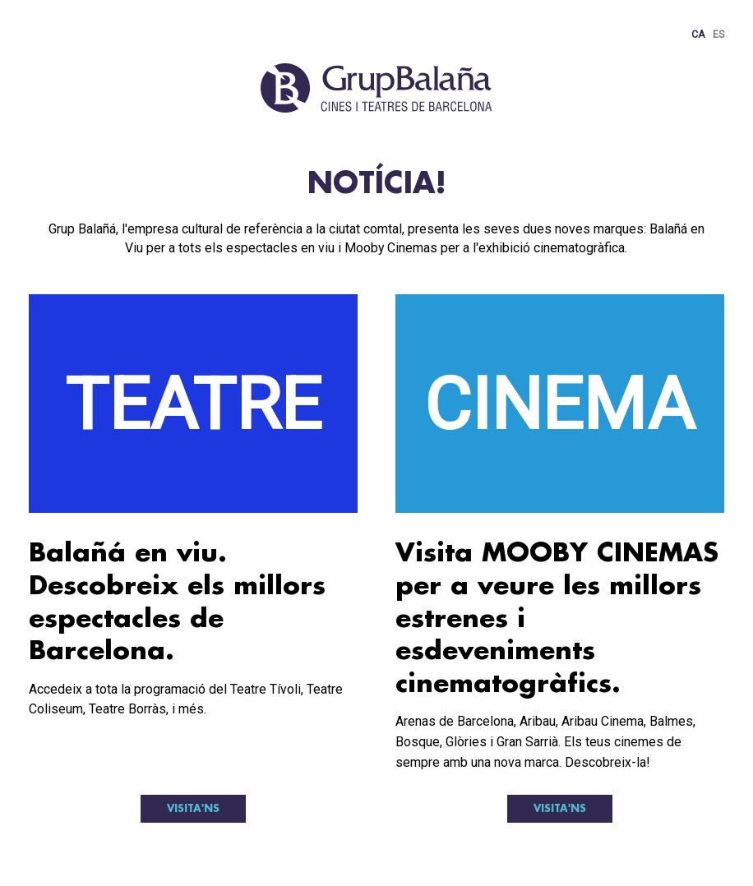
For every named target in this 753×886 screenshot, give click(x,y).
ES (718, 34)
